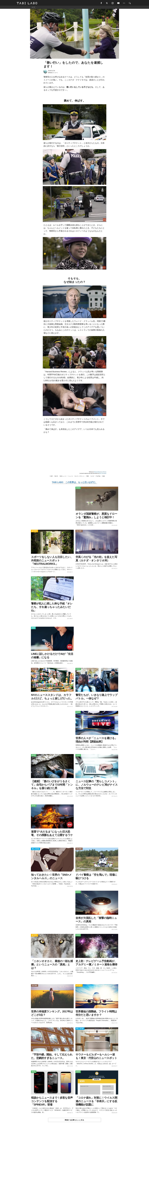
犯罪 (52, 476)
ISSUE (78, 488)
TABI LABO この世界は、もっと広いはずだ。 (74, 483)
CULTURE (79, 531)
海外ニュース (63, 476)
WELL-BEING (35, 849)
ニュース (71, 476)
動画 (104, 476)
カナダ (92, 476)
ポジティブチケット (80, 476)
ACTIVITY (34, 531)
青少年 (56, 476)
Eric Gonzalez (103, 474)
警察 (88, 476)
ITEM (33, 628)
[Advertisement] (74, 1161)
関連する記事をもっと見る (74, 1120)
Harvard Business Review (100, 472)
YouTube (98, 476)
